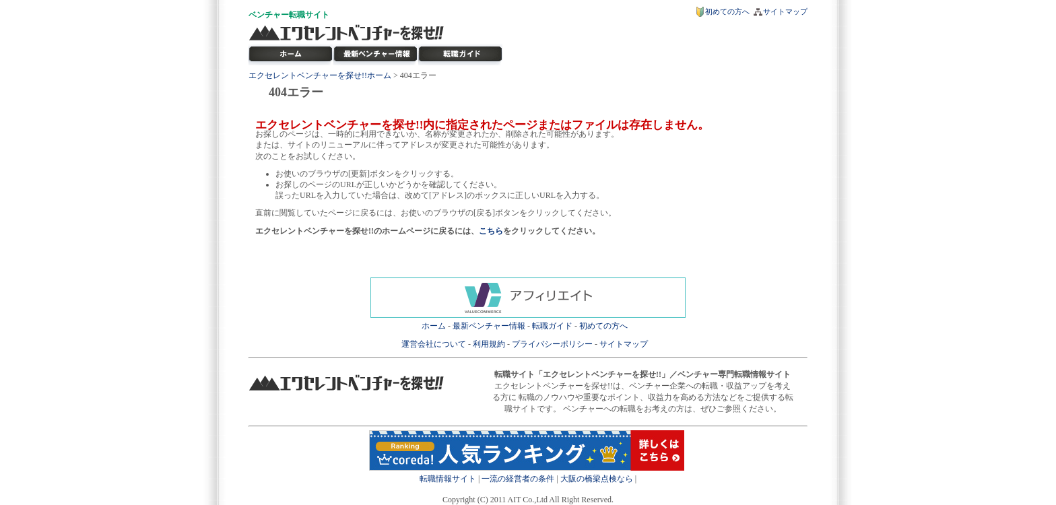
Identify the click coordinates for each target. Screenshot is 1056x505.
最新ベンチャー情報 (375, 54)
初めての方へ (727, 11)
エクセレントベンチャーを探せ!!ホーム (320, 75)
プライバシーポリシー (552, 344)
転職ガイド (552, 326)
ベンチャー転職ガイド (460, 54)
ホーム (434, 326)
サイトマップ (785, 11)
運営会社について (433, 344)
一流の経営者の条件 (518, 478)
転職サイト (309, 15)
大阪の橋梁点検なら (596, 478)
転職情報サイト (448, 478)
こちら (491, 231)
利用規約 (489, 344)
